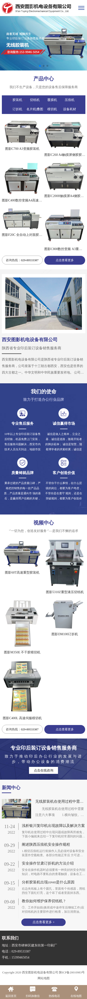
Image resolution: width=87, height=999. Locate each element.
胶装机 (17, 100)
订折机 (17, 109)
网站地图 (44, 978)
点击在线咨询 (43, 770)
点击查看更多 (65, 260)
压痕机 (69, 100)
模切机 (52, 109)
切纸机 (35, 100)
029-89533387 (30, 260)
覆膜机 (52, 100)
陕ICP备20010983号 (71, 972)
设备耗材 (69, 109)
